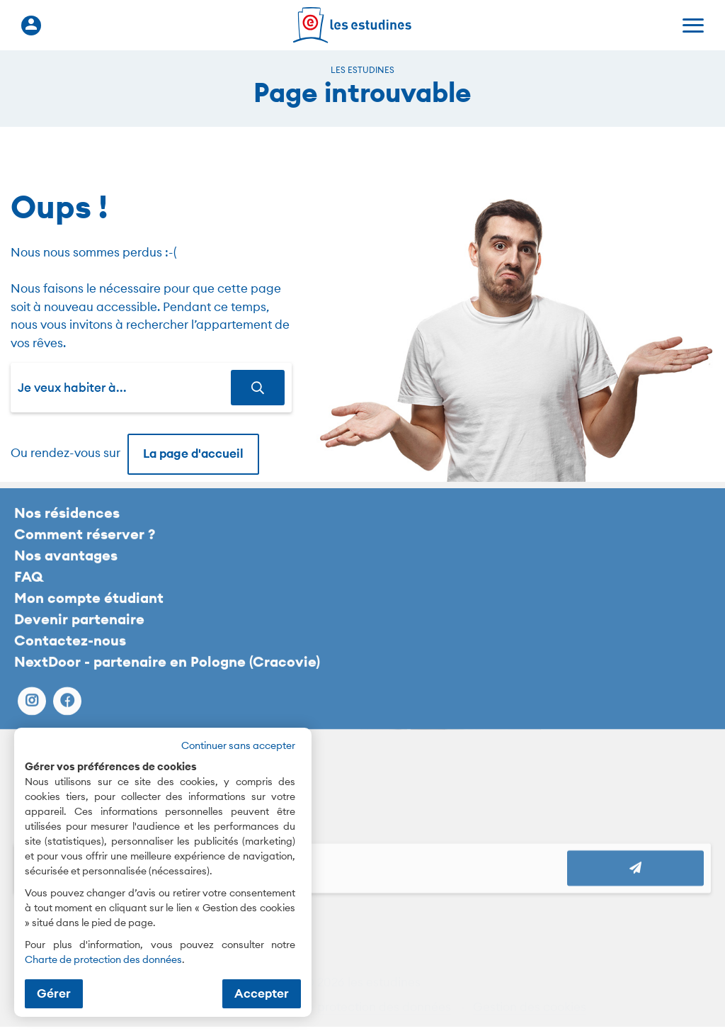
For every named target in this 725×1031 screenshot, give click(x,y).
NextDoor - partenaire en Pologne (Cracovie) (167, 671)
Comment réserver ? (84, 544)
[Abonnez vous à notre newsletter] (635, 878)
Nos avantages (66, 565)
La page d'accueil (193, 453)
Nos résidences (67, 522)
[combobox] (124, 387)
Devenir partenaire (79, 629)
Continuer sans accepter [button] (238, 745)
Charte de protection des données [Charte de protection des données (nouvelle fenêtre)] (103, 959)
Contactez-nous (70, 650)
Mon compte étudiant (89, 607)
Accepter (261, 993)
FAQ (28, 586)
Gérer (54, 993)
